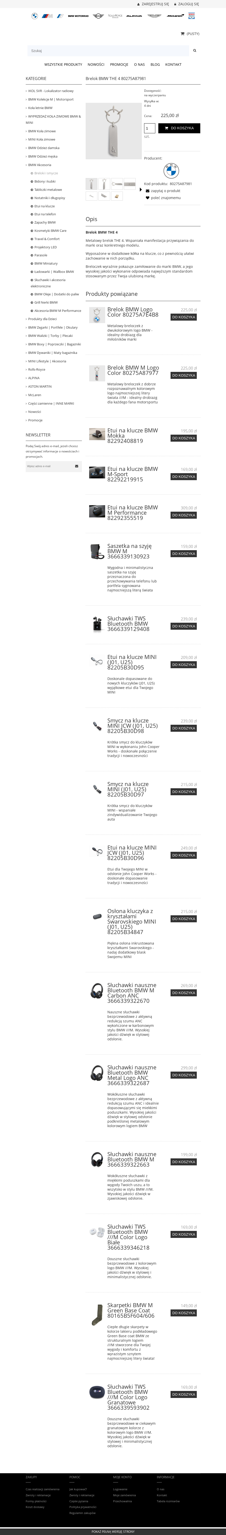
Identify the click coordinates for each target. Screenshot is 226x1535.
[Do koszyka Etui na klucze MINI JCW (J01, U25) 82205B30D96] (184, 855)
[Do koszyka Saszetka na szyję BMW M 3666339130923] (184, 553)
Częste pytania (78, 1501)
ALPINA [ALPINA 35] (33, 378)
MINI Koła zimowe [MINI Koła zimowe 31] (41, 139)
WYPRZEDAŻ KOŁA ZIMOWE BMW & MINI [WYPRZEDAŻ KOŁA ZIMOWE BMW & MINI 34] (53, 119)
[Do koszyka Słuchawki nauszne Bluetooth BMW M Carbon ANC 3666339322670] (184, 992)
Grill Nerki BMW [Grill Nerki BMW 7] (46, 302)
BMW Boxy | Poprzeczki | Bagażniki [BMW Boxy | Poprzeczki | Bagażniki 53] (54, 344)
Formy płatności (36, 1501)
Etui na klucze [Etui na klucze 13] (44, 206)
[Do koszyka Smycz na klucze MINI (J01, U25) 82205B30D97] (184, 791)
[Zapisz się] (77, 466)
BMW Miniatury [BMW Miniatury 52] (46, 263)
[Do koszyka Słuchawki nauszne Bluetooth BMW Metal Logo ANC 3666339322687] (184, 1075)
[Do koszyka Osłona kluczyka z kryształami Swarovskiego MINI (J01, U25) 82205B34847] (184, 918)
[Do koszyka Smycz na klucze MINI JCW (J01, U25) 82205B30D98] (184, 728)
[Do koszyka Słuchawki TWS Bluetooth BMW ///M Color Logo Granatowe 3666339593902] (184, 1394)
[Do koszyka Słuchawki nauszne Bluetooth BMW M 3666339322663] (184, 1161)
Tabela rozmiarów (168, 1501)
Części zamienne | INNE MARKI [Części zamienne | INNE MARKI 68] (51, 403)
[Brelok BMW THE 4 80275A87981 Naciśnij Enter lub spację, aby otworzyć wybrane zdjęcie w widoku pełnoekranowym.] (114, 131)
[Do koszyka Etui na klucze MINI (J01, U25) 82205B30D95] (184, 664)
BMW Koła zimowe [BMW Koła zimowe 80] (42, 131)
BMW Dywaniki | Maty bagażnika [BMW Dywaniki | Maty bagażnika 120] (52, 352)
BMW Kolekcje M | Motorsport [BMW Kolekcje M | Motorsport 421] (51, 99)
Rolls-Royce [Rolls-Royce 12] (36, 369)
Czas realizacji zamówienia (42, 1489)
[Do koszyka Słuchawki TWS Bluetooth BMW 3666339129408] (184, 626)
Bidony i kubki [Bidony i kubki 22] (44, 181)
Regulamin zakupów (82, 1513)
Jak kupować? (78, 1489)
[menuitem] (63, 65)
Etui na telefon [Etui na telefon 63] (45, 214)
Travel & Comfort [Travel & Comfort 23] (47, 239)
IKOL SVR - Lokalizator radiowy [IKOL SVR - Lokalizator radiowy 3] (51, 91)
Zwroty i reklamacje (38, 1495)
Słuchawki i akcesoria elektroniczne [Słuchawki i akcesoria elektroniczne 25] (48, 283)
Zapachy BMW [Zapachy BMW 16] (45, 222)
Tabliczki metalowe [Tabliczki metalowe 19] (48, 189)
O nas (160, 1489)
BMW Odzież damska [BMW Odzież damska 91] (43, 148)
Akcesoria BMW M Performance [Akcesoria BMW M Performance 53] (57, 310)
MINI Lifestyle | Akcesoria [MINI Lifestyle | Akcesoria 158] (47, 361)
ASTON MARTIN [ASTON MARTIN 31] (40, 386)
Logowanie (120, 1489)
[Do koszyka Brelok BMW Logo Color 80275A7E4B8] (184, 317)
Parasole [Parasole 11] (40, 255)
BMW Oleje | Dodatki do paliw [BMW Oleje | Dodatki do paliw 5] (56, 294)
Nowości (34, 411)
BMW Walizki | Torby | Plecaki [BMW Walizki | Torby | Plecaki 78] (50, 335)
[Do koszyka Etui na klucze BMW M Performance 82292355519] (184, 515)
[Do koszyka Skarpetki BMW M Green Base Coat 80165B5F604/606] (184, 1312)
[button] (141, 190)
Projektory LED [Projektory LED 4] (45, 247)
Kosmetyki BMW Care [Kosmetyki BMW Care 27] (50, 230)
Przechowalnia (122, 1501)
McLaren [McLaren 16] (34, 395)
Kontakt (162, 1495)
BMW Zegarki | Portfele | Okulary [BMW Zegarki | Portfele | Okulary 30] (53, 327)
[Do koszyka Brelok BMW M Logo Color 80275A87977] (184, 375)
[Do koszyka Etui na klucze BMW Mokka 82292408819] (184, 438)
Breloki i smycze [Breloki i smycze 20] (46, 173)
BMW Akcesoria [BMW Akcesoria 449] (39, 165)
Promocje (35, 420)
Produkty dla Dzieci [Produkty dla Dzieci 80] (42, 319)
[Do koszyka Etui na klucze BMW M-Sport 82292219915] (184, 476)
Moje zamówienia (124, 1495)
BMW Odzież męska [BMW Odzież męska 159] (42, 156)
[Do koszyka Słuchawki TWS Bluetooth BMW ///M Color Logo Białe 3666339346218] (184, 1234)
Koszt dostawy (35, 1507)
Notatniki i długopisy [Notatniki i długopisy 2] (49, 198)
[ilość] (149, 128)
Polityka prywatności (82, 1507)
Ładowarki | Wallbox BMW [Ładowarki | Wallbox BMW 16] (54, 271)
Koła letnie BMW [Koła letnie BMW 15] (40, 108)
